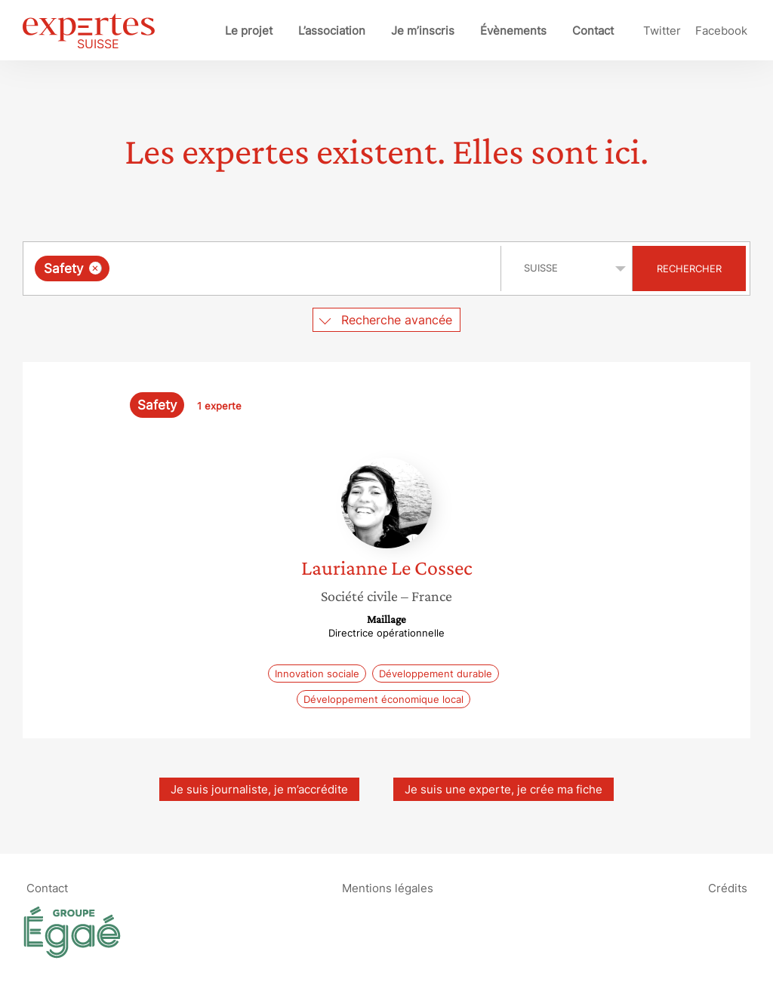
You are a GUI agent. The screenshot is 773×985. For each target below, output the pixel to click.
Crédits (727, 887)
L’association (331, 30)
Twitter (662, 30)
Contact (593, 30)
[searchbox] (269, 268)
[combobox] (263, 268)
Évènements (513, 30)
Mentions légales (387, 887)
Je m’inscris (422, 30)
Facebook (721, 30)
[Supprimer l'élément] (95, 268)
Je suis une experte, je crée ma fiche (503, 789)
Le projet (249, 30)
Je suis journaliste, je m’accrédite (259, 789)
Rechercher (689, 268)
